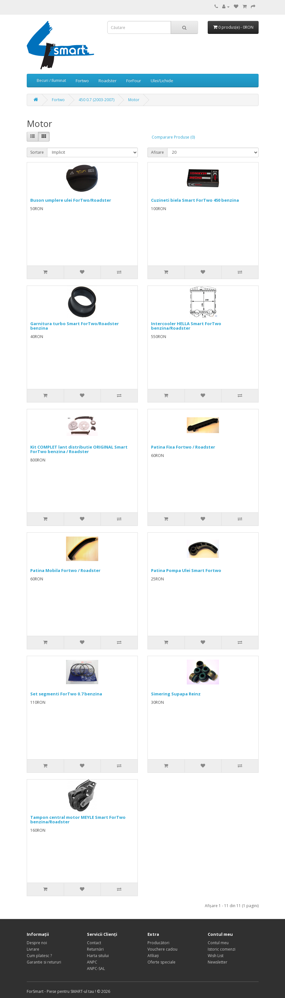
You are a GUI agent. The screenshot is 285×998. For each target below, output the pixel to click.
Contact (94, 942)
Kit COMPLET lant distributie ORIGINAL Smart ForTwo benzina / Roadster (79, 449)
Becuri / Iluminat (51, 80)
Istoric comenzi (221, 949)
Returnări (95, 949)
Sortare (37, 152)
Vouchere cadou (162, 949)
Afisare (157, 152)
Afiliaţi (153, 955)
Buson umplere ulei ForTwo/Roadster (70, 200)
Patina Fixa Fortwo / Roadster (183, 447)
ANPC (92, 962)
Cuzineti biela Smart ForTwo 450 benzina (195, 200)
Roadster (108, 80)
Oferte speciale (161, 962)
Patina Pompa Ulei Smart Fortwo (186, 570)
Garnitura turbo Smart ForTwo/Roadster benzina (74, 326)
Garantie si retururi (44, 962)
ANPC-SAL (96, 968)
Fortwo (82, 80)
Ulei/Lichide (162, 80)
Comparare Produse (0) (173, 137)
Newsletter (217, 962)
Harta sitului (98, 955)
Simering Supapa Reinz (176, 694)
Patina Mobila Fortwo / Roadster (65, 570)
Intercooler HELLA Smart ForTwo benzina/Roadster (186, 326)
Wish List (215, 955)
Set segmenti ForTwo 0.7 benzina (66, 694)
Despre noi (37, 942)
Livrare (33, 949)
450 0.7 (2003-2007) (96, 99)
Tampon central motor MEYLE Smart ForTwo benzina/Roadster (78, 819)
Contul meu (218, 942)
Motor (133, 99)
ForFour (133, 80)
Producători (158, 942)
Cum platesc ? (39, 955)
